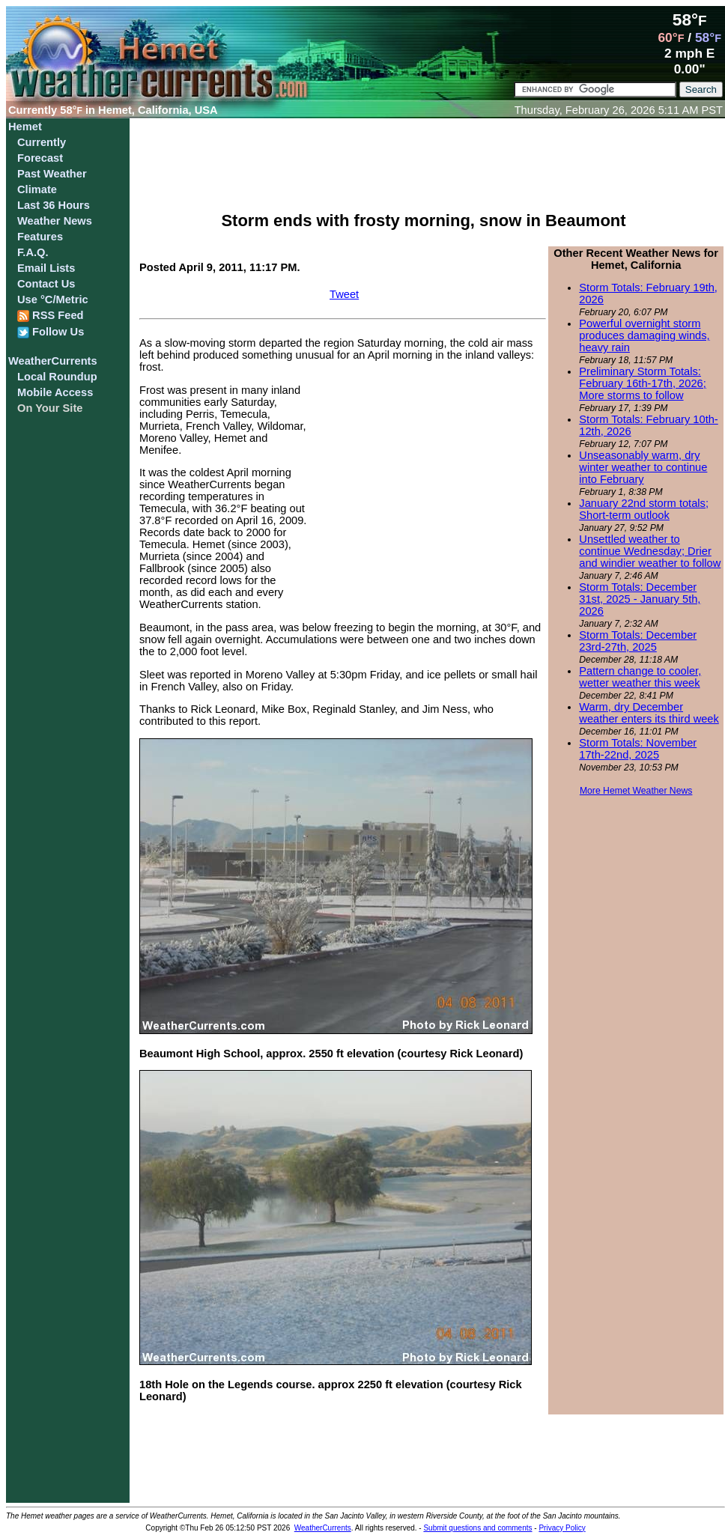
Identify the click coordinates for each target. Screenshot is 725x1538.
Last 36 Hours (53, 205)
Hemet (25, 127)
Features (40, 237)
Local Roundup (57, 377)
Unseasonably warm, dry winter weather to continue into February (643, 467)
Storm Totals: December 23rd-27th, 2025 (638, 641)
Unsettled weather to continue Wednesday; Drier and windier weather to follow (650, 551)
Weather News (54, 221)
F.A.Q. (33, 252)
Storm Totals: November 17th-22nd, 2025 (638, 749)
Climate (37, 189)
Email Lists (46, 268)
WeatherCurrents (52, 361)
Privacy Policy (562, 1528)
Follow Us (50, 332)
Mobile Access (55, 392)
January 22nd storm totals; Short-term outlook (644, 509)
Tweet (344, 294)
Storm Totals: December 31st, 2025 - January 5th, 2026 (639, 599)
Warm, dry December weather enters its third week (649, 713)
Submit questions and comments (477, 1528)
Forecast (40, 158)
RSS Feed (50, 315)
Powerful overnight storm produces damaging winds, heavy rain (644, 335)
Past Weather (52, 174)
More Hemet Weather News (636, 790)
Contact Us (46, 284)
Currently (41, 142)
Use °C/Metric (52, 300)
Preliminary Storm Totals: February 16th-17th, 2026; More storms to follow (642, 383)
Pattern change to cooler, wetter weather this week (640, 677)
